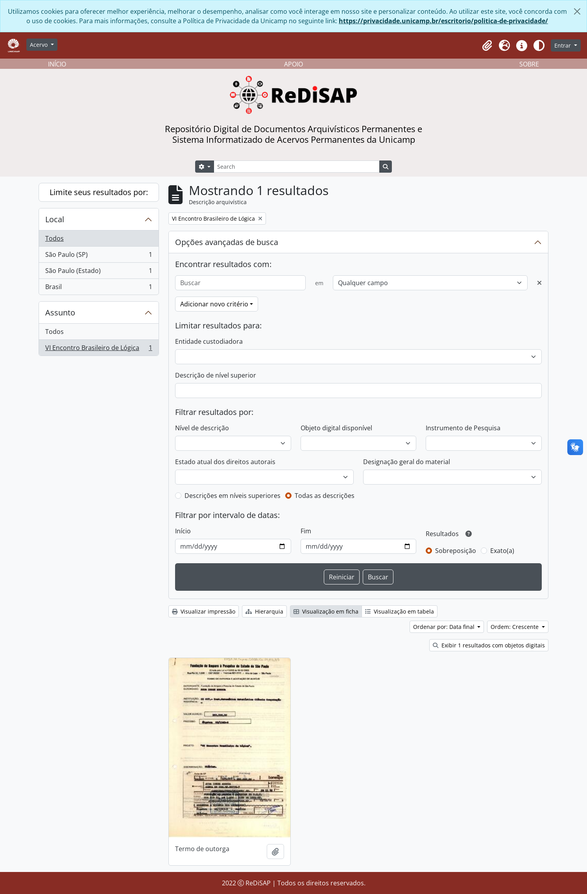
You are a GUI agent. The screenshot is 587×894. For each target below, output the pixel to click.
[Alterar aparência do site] (539, 45)
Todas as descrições (324, 495)
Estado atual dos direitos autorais (225, 461)
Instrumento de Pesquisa (463, 428)
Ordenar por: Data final (444, 626)
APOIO (293, 64)
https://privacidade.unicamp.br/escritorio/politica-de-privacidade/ (443, 21)
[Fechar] (577, 11)
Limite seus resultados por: (99, 192)
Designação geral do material (406, 461)
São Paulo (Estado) (98, 272)
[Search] (297, 166)
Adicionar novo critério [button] (214, 304)
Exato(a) (502, 550)
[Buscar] (240, 282)
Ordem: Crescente (515, 626)
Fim (306, 531)
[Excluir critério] (539, 283)
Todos (54, 238)
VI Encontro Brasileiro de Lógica (98, 349)
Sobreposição (455, 550)
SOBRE (529, 64)
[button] (487, 45)
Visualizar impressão (203, 611)
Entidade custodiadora (209, 341)
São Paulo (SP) (98, 256)
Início (183, 531)
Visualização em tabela (399, 611)
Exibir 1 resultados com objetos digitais (489, 645)
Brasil (98, 288)
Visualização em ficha (326, 611)
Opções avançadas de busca (226, 242)
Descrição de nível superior (215, 375)
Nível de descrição (202, 428)
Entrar (563, 45)
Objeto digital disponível (336, 428)
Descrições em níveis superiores (233, 495)
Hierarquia (264, 611)
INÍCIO (57, 64)
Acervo (39, 44)
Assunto (60, 312)
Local (54, 219)
